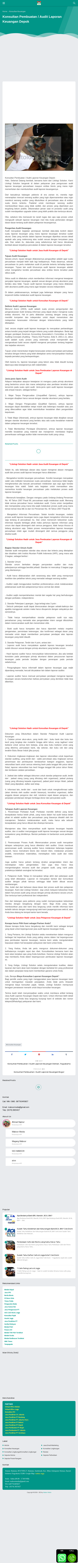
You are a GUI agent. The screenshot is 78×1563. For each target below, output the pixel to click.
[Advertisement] (39, 60)
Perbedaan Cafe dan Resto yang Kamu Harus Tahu (38, 1304)
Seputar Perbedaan (51, 1522)
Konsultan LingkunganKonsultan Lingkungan (20, 1519)
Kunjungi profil (17, 1186)
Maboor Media (47, 1560)
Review (46, 1519)
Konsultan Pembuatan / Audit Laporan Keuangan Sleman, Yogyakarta (39, 1123)
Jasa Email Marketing (51, 1512)
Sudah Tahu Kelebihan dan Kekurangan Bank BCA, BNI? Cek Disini (45, 1290)
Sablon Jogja (40, 1541)
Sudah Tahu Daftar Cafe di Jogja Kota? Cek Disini (38, 1317)
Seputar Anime (10, 1522)
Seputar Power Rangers (13, 1526)
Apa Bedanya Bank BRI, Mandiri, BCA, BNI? (34, 1277)
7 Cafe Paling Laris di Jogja (28, 1330)
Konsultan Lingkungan (52, 1515)
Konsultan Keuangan (14, 1103)
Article (7, 1512)
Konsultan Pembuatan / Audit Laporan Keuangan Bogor (39, 1131)
